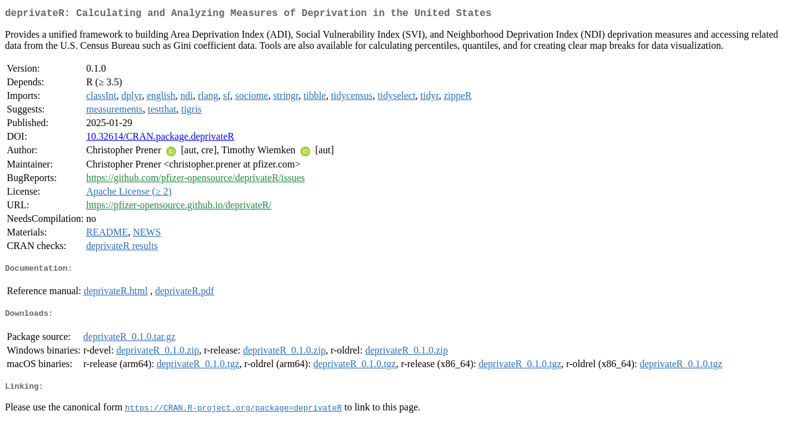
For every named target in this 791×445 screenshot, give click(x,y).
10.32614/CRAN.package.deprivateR (160, 139)
